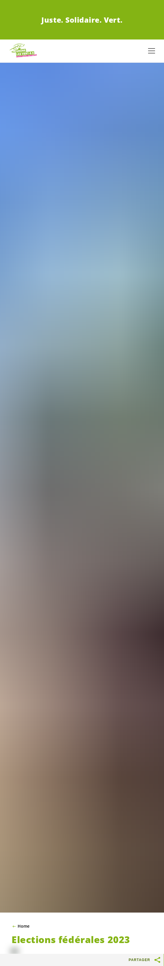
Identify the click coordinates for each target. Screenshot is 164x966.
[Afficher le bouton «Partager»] (157, 960)
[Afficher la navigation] (151, 50)
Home (24, 926)
